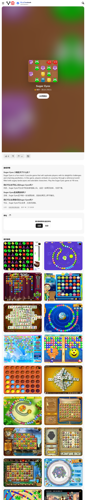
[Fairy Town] (63, 472)
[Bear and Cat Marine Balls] (63, 318)
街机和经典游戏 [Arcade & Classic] (14, 207)
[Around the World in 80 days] (23, 441)
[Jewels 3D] (23, 256)
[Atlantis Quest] (63, 441)
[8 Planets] (63, 256)
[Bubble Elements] (23, 349)
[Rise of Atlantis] (63, 410)
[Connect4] (23, 379)
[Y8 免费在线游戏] (11, 3)
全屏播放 (43, 96)
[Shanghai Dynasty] (23, 318)
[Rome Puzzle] (23, 472)
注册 (39, 226)
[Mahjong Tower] (63, 379)
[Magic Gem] (63, 349)
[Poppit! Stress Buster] (23, 287)
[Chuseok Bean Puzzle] (63, 287)
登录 (46, 226)
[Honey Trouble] (23, 410)
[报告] (20, 156)
